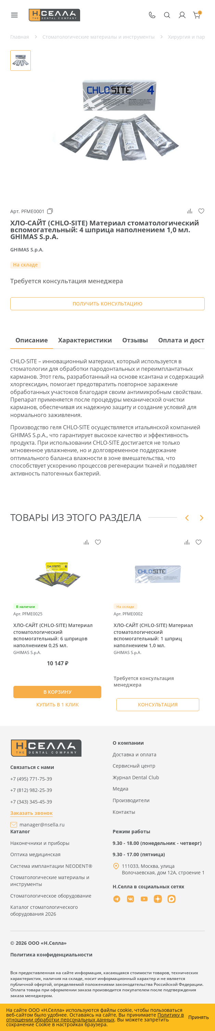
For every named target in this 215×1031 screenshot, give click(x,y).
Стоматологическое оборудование (50, 895)
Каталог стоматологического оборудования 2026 (44, 910)
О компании (128, 743)
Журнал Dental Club (136, 777)
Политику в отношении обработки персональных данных (95, 1017)
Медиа (120, 788)
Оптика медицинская (35, 854)
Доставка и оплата (134, 754)
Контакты (124, 812)
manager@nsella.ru (42, 824)
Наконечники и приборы (39, 843)
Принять (198, 1017)
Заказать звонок (31, 813)
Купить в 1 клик (57, 704)
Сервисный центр (134, 765)
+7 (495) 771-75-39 (31, 778)
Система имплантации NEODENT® (51, 866)
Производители (131, 800)
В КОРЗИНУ (57, 692)
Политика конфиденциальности (51, 954)
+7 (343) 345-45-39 (31, 801)
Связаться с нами (32, 767)
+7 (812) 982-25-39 (31, 790)
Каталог (20, 831)
